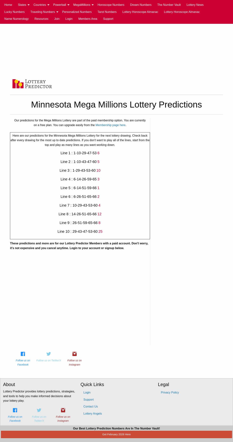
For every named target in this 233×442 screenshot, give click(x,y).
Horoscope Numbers (111, 4)
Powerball (59, 4)
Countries (39, 4)
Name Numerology (16, 18)
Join (57, 18)
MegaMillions (81, 4)
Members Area (87, 18)
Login (68, 18)
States (22, 4)
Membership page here (111, 125)
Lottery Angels (92, 413)
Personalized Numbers (77, 11)
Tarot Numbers (107, 11)
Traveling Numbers (42, 11)
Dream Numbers (140, 4)
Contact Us (90, 406)
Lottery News (195, 4)
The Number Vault (169, 4)
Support (108, 18)
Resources (41, 18)
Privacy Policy (170, 392)
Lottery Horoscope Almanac (140, 11)
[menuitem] (8, 4)
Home (8, 4)
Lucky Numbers (14, 11)
